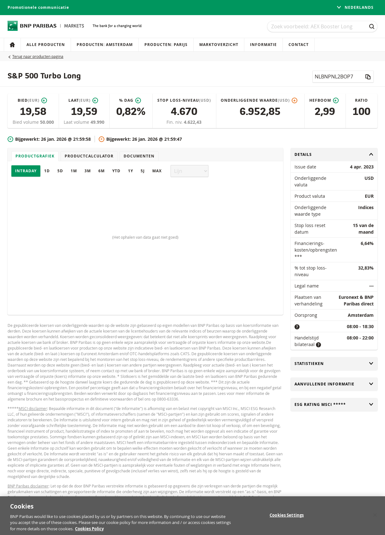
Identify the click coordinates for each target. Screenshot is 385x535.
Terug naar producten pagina (37, 56)
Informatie (263, 44)
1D (47, 171)
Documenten (139, 156)
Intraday (26, 171)
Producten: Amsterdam (105, 44)
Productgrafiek (35, 156)
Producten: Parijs (166, 44)
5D (60, 171)
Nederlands (355, 7)
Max (157, 171)
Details (334, 154)
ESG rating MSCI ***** (334, 404)
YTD (116, 171)
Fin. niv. (175, 122)
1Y (130, 171)
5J (143, 171)
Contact (299, 44)
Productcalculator (89, 156)
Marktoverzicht (218, 44)
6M (101, 171)
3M (88, 171)
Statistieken (334, 363)
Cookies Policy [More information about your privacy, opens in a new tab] (89, 532)
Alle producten (45, 44)
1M (74, 171)
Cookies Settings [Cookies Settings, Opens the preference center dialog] (287, 518)
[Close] (375, 518)
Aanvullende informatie (334, 384)
